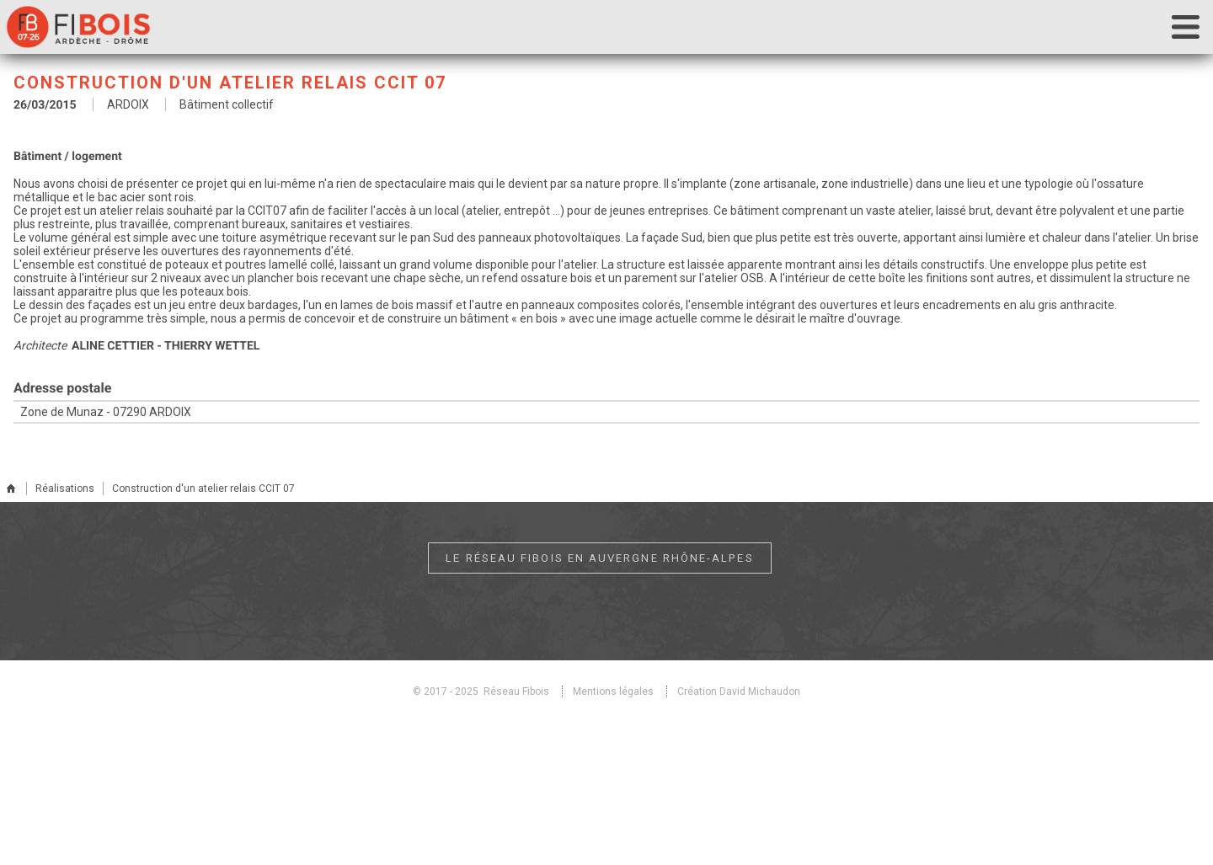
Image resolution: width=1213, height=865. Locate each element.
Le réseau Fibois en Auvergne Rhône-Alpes (600, 558)
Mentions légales (613, 691)
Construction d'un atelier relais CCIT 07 (203, 488)
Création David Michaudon (738, 691)
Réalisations (64, 488)
